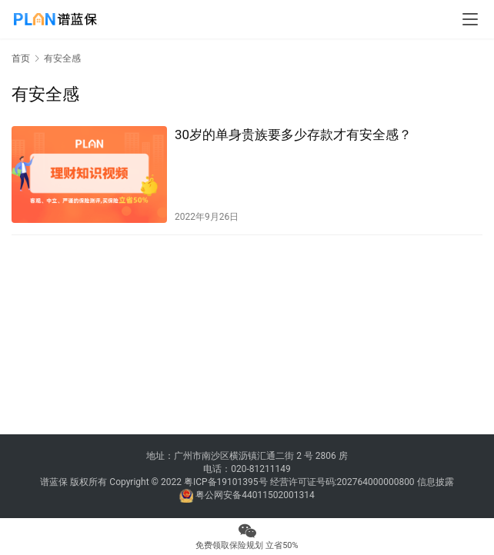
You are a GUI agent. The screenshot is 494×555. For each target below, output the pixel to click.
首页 (21, 58)
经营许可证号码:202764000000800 (343, 482)
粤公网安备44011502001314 (253, 495)
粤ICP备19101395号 (226, 482)
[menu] (470, 19)
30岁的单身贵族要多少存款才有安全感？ (293, 134)
